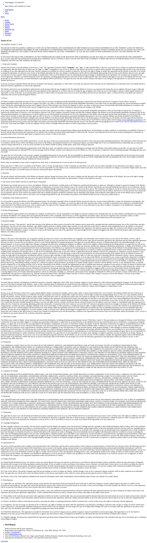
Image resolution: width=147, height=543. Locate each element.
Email (7, 13)
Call (6, 11)
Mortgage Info (9, 29)
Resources (8, 33)
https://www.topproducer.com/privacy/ (130, 120)
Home (7, 20)
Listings (7, 22)
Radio (7, 31)
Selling (7, 27)
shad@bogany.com (15, 534)
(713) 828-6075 (15, 532)
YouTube (8, 35)
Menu (3, 17)
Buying (7, 26)
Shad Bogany (9, 10)
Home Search (9, 24)
